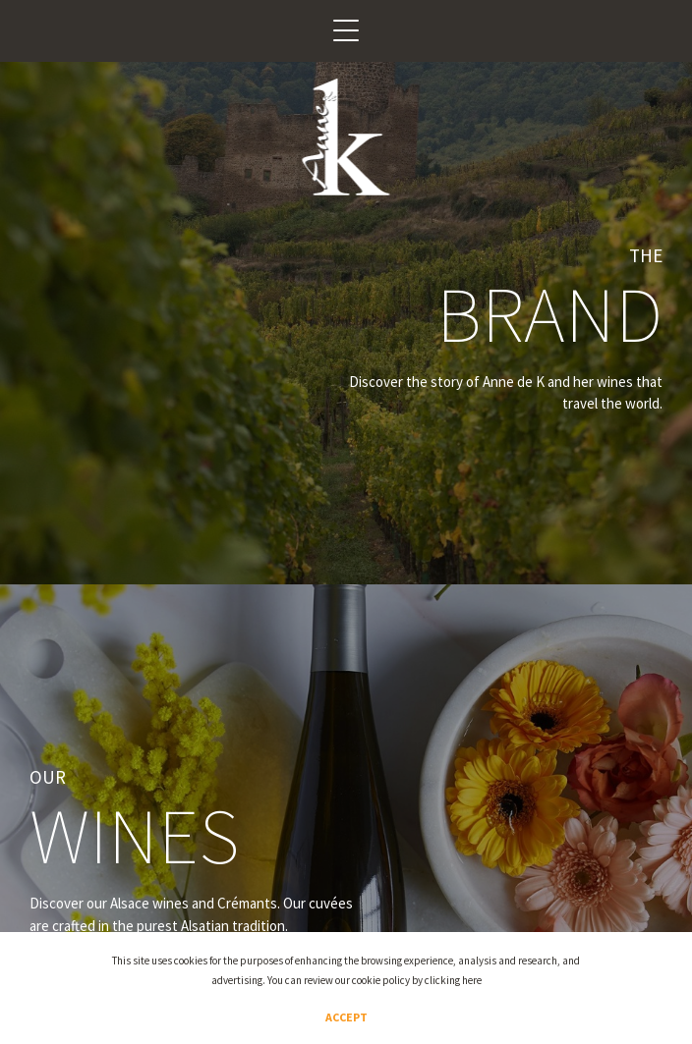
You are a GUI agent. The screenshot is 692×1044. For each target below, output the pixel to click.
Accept (346, 1017)
